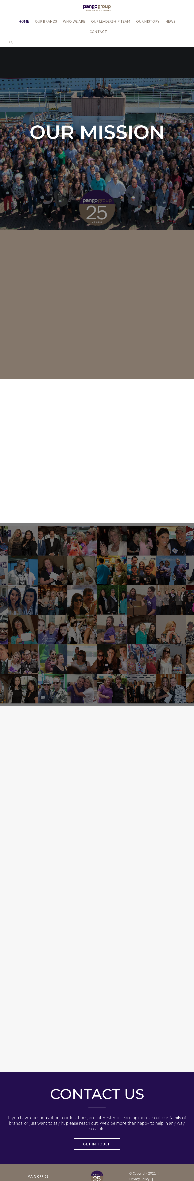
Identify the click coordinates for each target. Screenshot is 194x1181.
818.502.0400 (37, 1168)
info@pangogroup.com (44, 1162)
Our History (148, 21)
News (170, 21)
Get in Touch (97, 1113)
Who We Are (74, 21)
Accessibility (138, 1154)
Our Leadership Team (110, 21)
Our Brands (46, 21)
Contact (98, 32)
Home (24, 21)
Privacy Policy (139, 1148)
